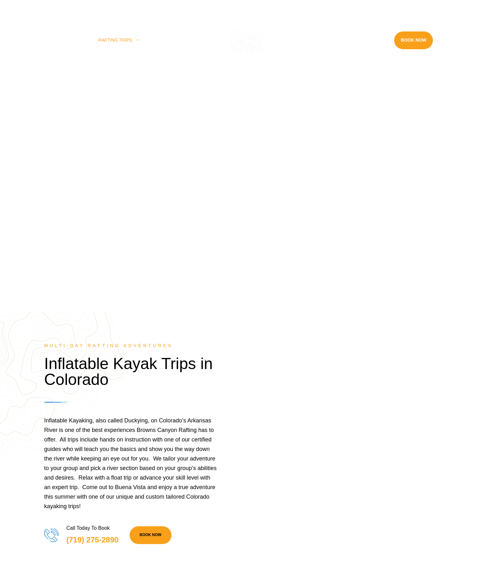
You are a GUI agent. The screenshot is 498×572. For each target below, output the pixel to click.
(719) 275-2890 (135, 7)
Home (78, 40)
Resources (367, 40)
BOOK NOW (151, 535)
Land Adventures (173, 40)
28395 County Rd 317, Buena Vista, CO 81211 (61, 7)
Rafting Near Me (312, 40)
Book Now (413, 40)
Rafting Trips (115, 40)
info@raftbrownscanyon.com (192, 7)
